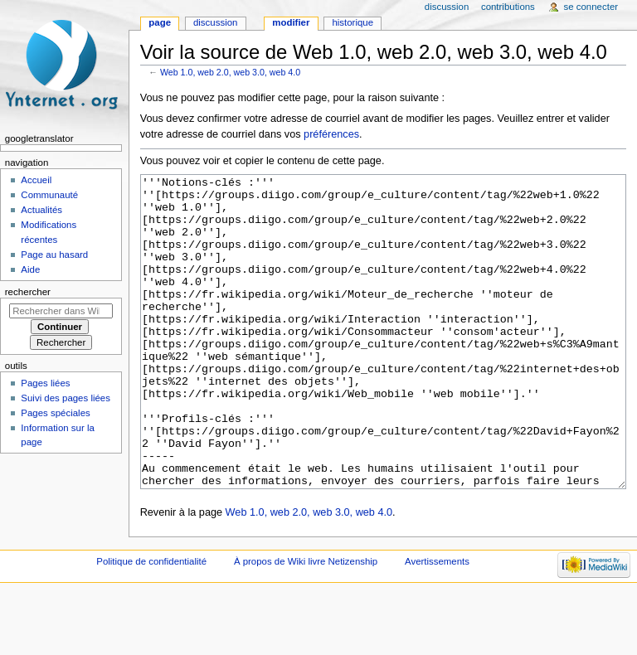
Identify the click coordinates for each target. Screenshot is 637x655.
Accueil (36, 180)
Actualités (41, 210)
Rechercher (28, 292)
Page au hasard (54, 255)
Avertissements (437, 623)
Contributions (508, 7)
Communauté (49, 195)
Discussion (215, 22)
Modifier (290, 22)
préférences (331, 134)
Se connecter (591, 7)
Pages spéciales (55, 413)
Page (159, 22)
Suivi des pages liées (65, 398)
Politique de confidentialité (151, 623)
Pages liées (45, 383)
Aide (30, 269)
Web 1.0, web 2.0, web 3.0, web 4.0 (230, 72)
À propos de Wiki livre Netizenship (305, 623)
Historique (352, 22)
